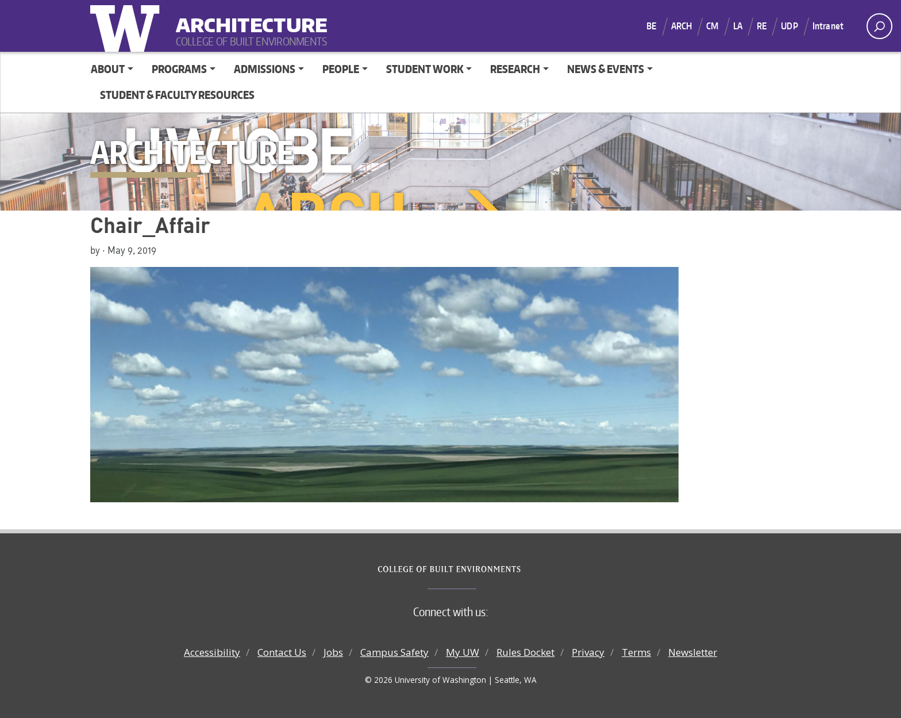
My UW (462, 652)
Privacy (588, 652)
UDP (789, 26)
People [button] (340, 69)
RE (762, 26)
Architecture (247, 17)
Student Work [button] (425, 69)
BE (651, 26)
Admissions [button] (264, 69)
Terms (636, 652)
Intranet (828, 26)
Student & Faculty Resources (177, 94)
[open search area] (879, 26)
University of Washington (127, 26)
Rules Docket (525, 652)
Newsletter (692, 652)
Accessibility (212, 652)
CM (712, 26)
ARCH (681, 26)
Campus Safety (394, 652)
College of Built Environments (474, 569)
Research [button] (515, 69)
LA (737, 26)
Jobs (333, 652)
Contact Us (281, 652)
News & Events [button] (605, 69)
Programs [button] (179, 69)
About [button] (108, 69)
